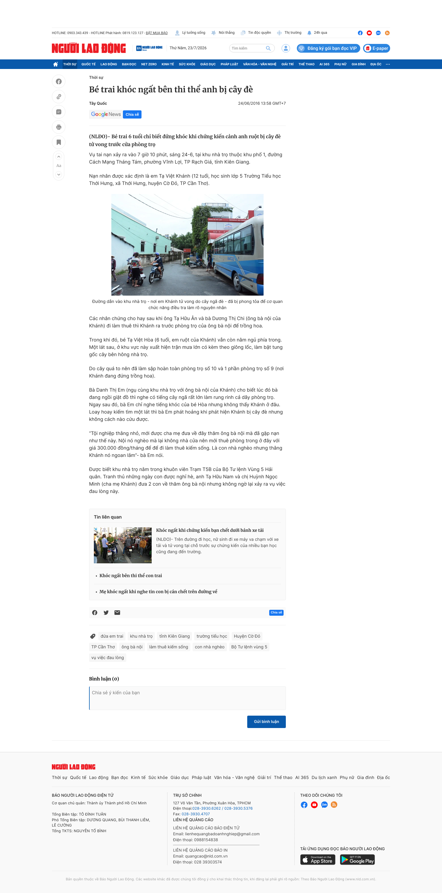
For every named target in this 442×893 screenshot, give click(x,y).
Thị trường (289, 33)
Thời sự (70, 64)
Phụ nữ (340, 64)
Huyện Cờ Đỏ (247, 636)
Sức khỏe (187, 64)
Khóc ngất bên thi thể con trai (131, 576)
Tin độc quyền (255, 33)
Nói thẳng (223, 33)
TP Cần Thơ (103, 646)
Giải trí (287, 64)
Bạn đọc (129, 64)
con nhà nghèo (209, 646)
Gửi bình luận (266, 721)
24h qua (317, 33)
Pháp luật (229, 64)
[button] (58, 156)
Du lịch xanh (324, 777)
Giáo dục (208, 64)
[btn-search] (268, 48)
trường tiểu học (211, 636)
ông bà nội (131, 646)
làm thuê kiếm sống (168, 646)
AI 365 (324, 64)
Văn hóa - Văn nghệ (260, 64)
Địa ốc (376, 64)
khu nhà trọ (141, 636)
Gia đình (359, 64)
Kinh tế (168, 64)
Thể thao (307, 64)
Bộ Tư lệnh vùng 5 (249, 646)
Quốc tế (88, 64)
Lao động (109, 64)
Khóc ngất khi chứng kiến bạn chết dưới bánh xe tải (210, 530)
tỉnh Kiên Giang (174, 636)
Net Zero (149, 64)
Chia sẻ (132, 114)
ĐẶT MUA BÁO (156, 33)
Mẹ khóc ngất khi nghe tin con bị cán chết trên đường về (158, 592)
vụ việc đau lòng (107, 657)
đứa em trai (112, 636)
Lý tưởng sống (189, 33)
